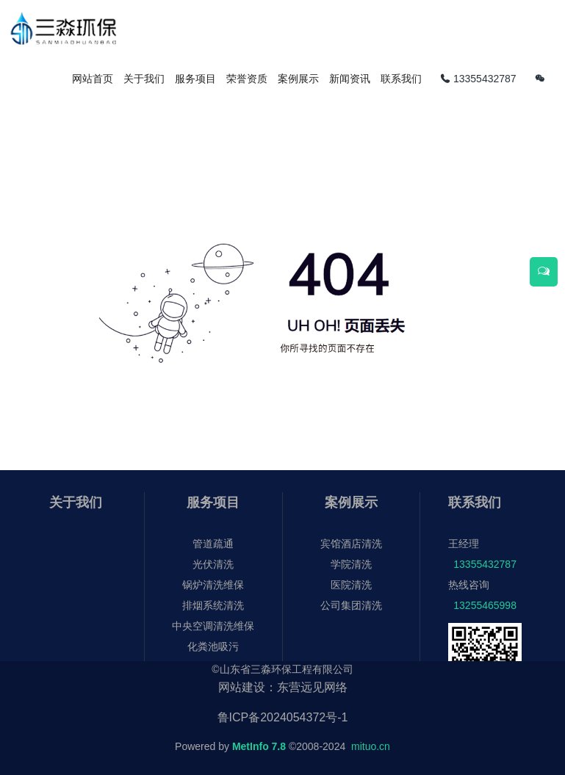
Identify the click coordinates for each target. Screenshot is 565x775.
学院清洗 (351, 564)
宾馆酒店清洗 (351, 543)
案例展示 (351, 502)
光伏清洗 (213, 564)
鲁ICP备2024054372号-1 (282, 717)
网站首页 (92, 78)
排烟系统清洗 (213, 605)
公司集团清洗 (351, 605)
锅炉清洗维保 (213, 585)
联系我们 (474, 502)
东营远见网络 (312, 687)
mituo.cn (370, 746)
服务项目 (213, 502)
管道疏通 (213, 543)
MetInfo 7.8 (259, 746)
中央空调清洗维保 (213, 626)
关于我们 (75, 502)
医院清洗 (351, 585)
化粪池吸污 (213, 646)
